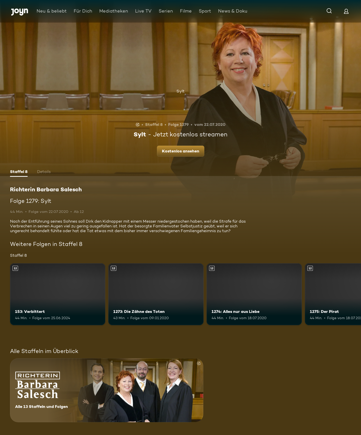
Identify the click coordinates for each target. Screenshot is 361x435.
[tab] (19, 172)
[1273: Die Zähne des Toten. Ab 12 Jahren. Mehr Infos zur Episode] (156, 294)
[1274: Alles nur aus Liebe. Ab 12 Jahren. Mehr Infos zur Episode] (254, 294)
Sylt (180, 91)
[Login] (346, 11)
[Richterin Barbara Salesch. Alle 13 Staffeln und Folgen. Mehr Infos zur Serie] (106, 390)
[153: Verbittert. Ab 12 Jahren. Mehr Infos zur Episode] (57, 294)
